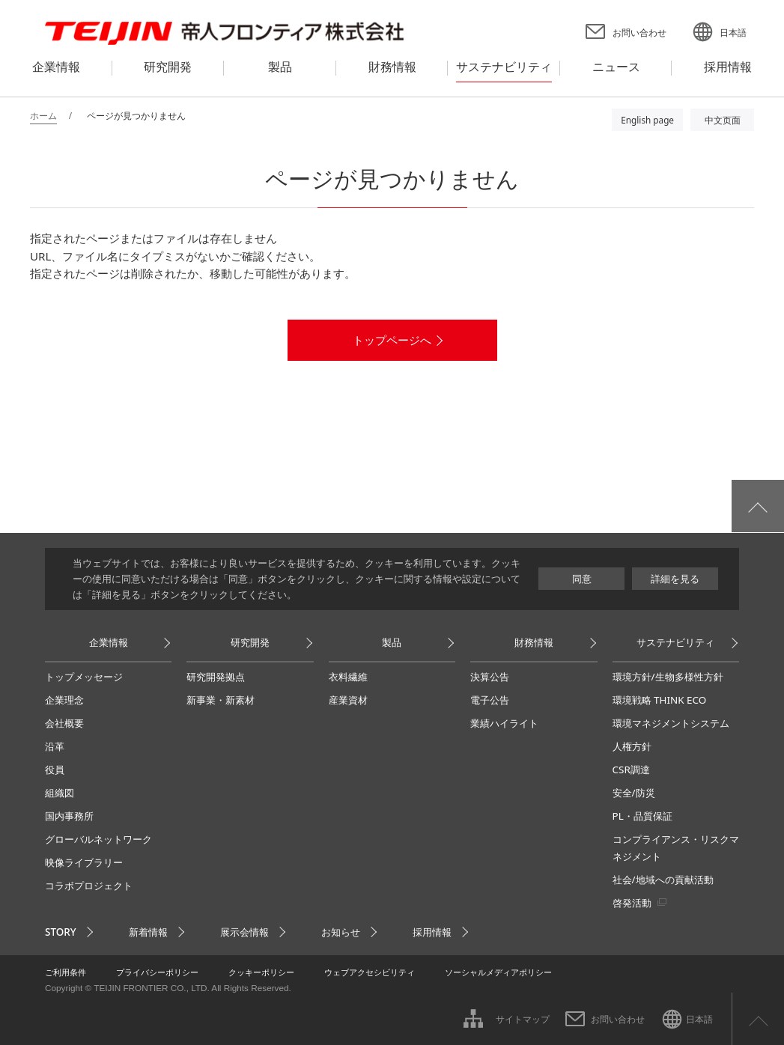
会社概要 (64, 723)
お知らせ (340, 932)
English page (647, 120)
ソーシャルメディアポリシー (498, 972)
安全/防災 (634, 792)
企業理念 (64, 700)
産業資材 (348, 700)
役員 (54, 769)
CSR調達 (631, 769)
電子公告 (489, 700)
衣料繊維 (348, 676)
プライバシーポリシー (157, 972)
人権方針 (632, 746)
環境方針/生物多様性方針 (668, 676)
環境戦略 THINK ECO (660, 700)
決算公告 (489, 676)
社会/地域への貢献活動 (663, 879)
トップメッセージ (84, 676)
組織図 (59, 792)
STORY (60, 932)
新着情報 (148, 932)
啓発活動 (632, 903)
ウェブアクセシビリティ (369, 972)
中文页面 (723, 120)
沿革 (54, 746)
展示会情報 (244, 932)
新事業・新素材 (220, 700)
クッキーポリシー (261, 972)
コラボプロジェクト (89, 885)
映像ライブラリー (84, 862)
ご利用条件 (65, 972)
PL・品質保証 (642, 816)
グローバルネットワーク (98, 839)
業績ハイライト (504, 723)
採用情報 (432, 932)
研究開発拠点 (215, 676)
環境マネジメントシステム (671, 723)
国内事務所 (69, 816)
